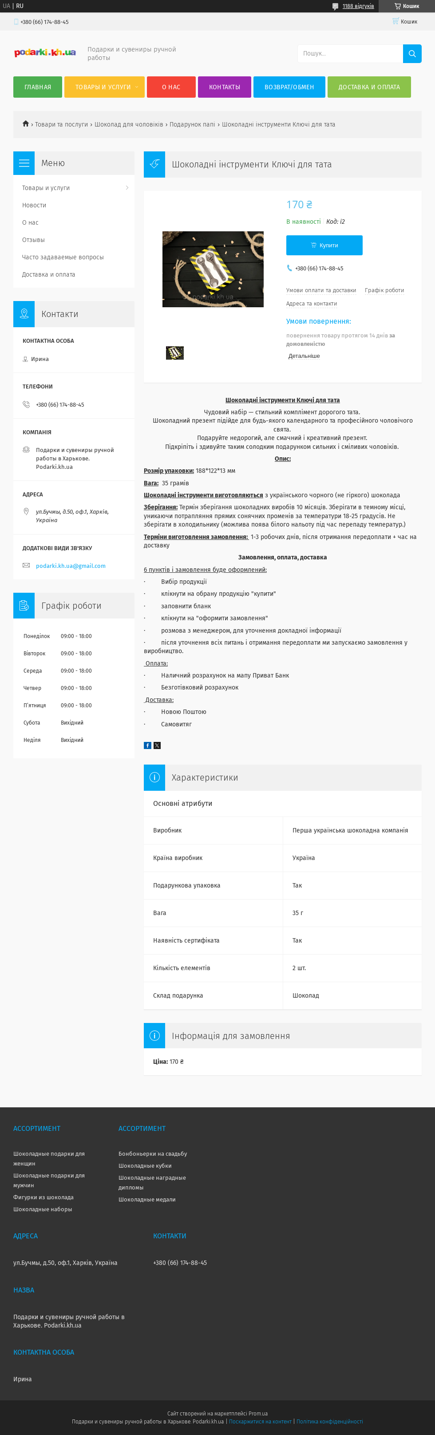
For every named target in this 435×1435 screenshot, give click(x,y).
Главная (37, 87)
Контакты (224, 87)
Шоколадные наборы (42, 1209)
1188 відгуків (358, 6)
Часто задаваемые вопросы (63, 257)
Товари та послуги (61, 124)
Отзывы (33, 240)
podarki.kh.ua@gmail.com (71, 566)
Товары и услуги (103, 87)
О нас (171, 87)
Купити (329, 245)
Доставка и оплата (369, 87)
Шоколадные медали (147, 1199)
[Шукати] (412, 53)
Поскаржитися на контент (260, 1422)
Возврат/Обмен (289, 87)
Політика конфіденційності (330, 1422)
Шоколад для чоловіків (129, 124)
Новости (34, 205)
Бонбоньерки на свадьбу (153, 1153)
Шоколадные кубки (145, 1165)
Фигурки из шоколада (43, 1197)
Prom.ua (258, 1414)
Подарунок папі (192, 124)
